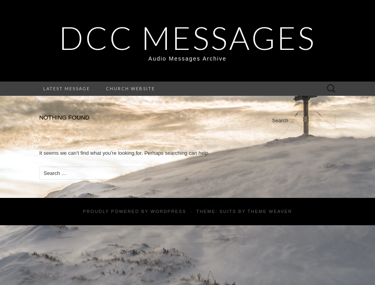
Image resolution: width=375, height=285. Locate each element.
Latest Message (66, 88)
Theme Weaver (269, 211)
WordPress (168, 211)
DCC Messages (187, 38)
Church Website (130, 88)
